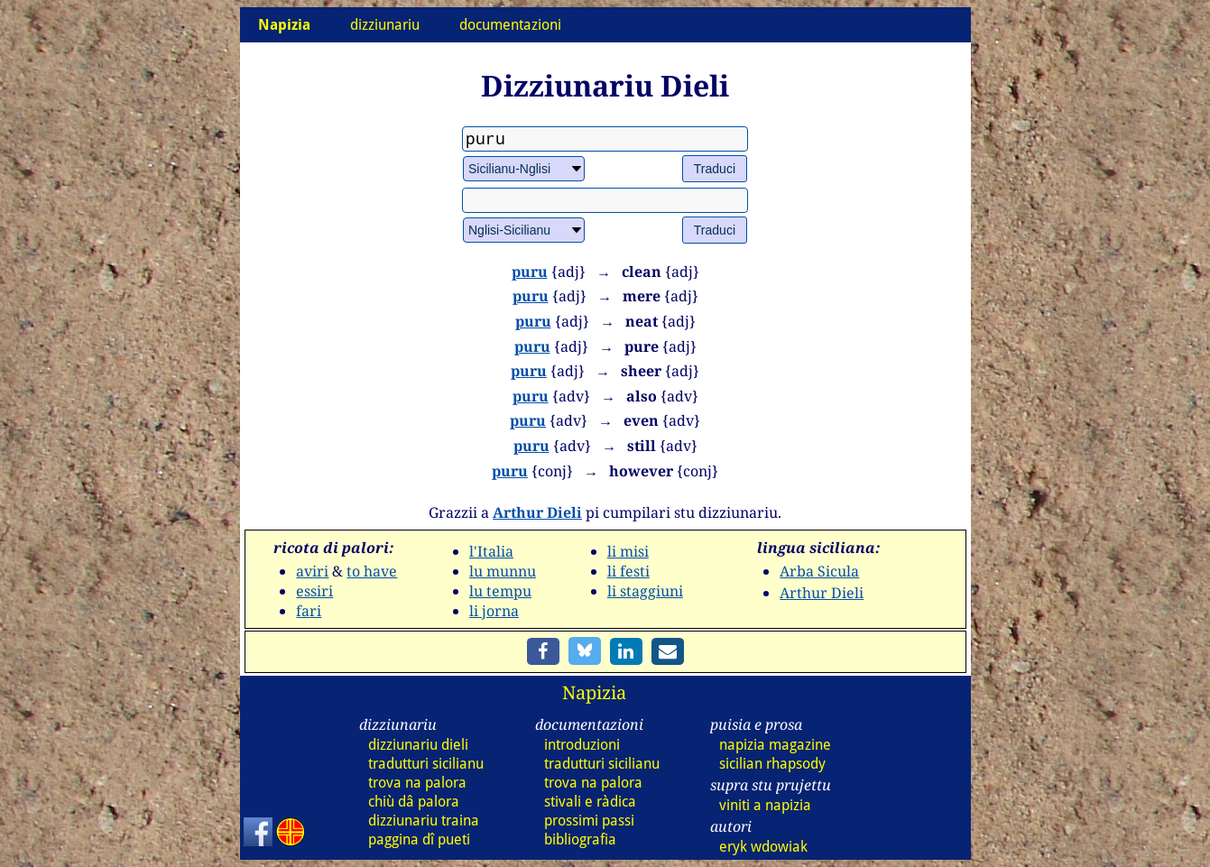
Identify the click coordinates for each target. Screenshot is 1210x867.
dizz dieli (418, 744)
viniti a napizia (765, 805)
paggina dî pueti (419, 839)
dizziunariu (385, 24)
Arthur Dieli (537, 512)
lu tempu (500, 591)
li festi (628, 571)
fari (308, 611)
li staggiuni (645, 591)
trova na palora (417, 782)
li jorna (494, 611)
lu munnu (502, 571)
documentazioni (510, 24)
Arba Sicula (819, 571)
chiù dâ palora (413, 801)
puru (530, 271)
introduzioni (582, 744)
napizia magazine (775, 744)
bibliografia (580, 839)
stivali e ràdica (590, 801)
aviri (312, 571)
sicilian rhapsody (772, 763)
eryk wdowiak (763, 846)
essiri (314, 591)
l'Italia (491, 551)
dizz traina (423, 820)
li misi (628, 551)
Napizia (594, 692)
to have (371, 571)
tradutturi (426, 763)
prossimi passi (589, 820)
